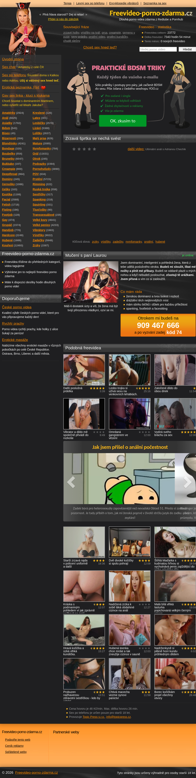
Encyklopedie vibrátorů (124, 3)
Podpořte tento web (17, 739)
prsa (104, 32)
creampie (115, 32)
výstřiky (105, 241)
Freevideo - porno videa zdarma (151, 13)
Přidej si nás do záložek (63, 19)
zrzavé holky (71, 32)
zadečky (118, 241)
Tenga (67, 3)
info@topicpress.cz (118, 716)
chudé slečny (71, 40)
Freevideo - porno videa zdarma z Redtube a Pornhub (22, 30)
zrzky (95, 241)
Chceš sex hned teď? (100, 47)
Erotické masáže (15, 340)
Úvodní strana (13, 59)
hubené (160, 241)
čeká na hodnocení (85, 149)
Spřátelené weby (16, 752)
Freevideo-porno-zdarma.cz (36, 773)
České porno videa (16, 307)
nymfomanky (134, 241)
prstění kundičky (117, 36)
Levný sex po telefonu (90, 3)
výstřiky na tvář (90, 32)
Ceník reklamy (14, 745)
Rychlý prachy (13, 323)
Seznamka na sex (154, 3)
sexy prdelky (79, 36)
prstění (148, 241)
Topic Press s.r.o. (94, 716)
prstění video (97, 36)
